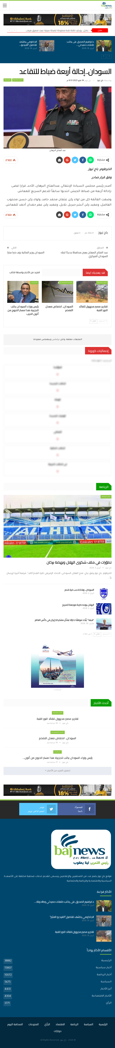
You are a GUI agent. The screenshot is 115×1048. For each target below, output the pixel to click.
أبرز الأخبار (106, 989)
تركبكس (55, 340)
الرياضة (74, 1024)
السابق (103, 321)
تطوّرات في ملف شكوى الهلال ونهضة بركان (79, 562)
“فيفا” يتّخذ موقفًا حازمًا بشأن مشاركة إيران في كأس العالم (64, 620)
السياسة (106, 982)
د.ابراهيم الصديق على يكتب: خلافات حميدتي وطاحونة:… (64, 901)
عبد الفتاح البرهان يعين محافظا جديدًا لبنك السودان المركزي (84, 254)
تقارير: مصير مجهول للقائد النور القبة (57, 718)
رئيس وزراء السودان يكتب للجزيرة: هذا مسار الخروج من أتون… (57, 757)
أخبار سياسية (17, 80)
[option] (57, 47)
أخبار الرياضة (106, 496)
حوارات (57, 1031)
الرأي (108, 1003)
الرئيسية (7, 80)
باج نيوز (63, 1040)
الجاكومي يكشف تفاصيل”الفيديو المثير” (72, 916)
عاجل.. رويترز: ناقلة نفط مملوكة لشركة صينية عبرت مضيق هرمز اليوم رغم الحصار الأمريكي (45, 30)
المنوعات (33, 1024)
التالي (93, 321)
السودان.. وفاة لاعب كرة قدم (79, 589)
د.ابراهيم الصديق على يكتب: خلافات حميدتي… (80, 43)
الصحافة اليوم (15, 1024)
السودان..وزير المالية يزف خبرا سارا (25, 252)
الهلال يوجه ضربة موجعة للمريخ (78, 604)
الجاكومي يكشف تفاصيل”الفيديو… (28, 43)
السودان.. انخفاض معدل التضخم (57, 738)
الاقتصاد (60, 1024)
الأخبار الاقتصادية (66, 282)
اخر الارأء (34, 282)
